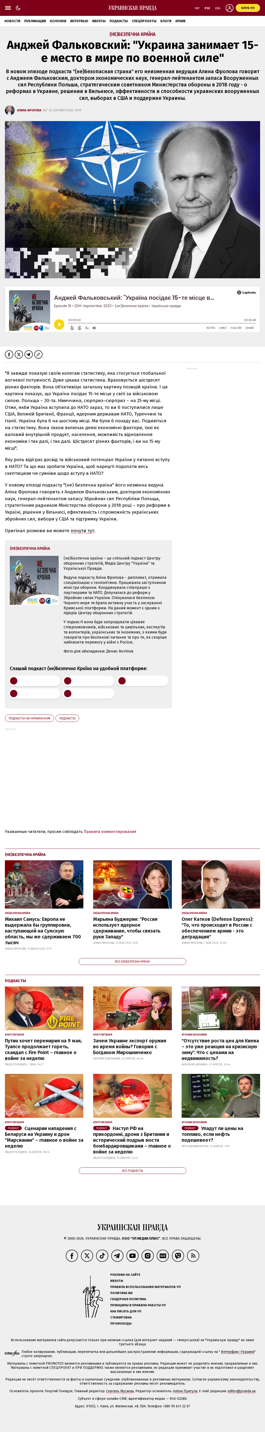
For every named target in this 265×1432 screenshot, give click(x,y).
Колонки (58, 21)
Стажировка (121, 1317)
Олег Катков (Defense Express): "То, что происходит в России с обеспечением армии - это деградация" (217, 928)
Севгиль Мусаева (120, 1391)
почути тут (82, 530)
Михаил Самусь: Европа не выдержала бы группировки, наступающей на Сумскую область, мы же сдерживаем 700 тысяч (43, 930)
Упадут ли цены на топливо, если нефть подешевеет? (212, 1134)
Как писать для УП (125, 1311)
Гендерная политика (128, 1299)
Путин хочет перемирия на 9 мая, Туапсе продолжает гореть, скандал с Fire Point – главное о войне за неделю (43, 1049)
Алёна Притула (185, 1391)
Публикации (35, 21)
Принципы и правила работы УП (138, 1305)
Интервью (79, 21)
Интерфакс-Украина (237, 1352)
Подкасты (119, 21)
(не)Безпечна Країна (132, 34)
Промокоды (121, 1323)
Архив (180, 21)
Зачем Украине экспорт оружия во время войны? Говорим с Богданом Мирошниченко (129, 1046)
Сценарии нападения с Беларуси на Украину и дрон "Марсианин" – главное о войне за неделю (44, 1137)
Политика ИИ (121, 1293)
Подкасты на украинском (29, 718)
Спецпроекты (144, 21)
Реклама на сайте (125, 1274)
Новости (12, 21)
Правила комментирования (110, 831)
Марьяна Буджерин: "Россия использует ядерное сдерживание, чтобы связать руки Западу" (126, 928)
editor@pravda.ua (241, 1391)
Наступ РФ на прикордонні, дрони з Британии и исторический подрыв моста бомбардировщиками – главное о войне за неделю (132, 1140)
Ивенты (99, 21)
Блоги (165, 21)
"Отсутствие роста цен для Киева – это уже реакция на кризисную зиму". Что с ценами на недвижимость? (220, 1049)
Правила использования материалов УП (145, 1287)
